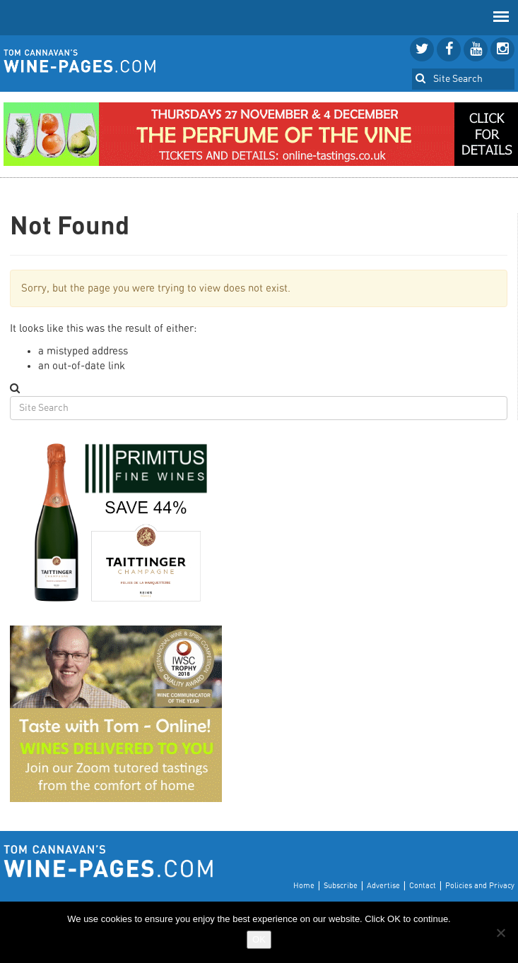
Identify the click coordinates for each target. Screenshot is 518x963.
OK (259, 939)
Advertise (383, 886)
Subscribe (341, 886)
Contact (422, 886)
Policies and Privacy (479, 886)
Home (303, 886)
